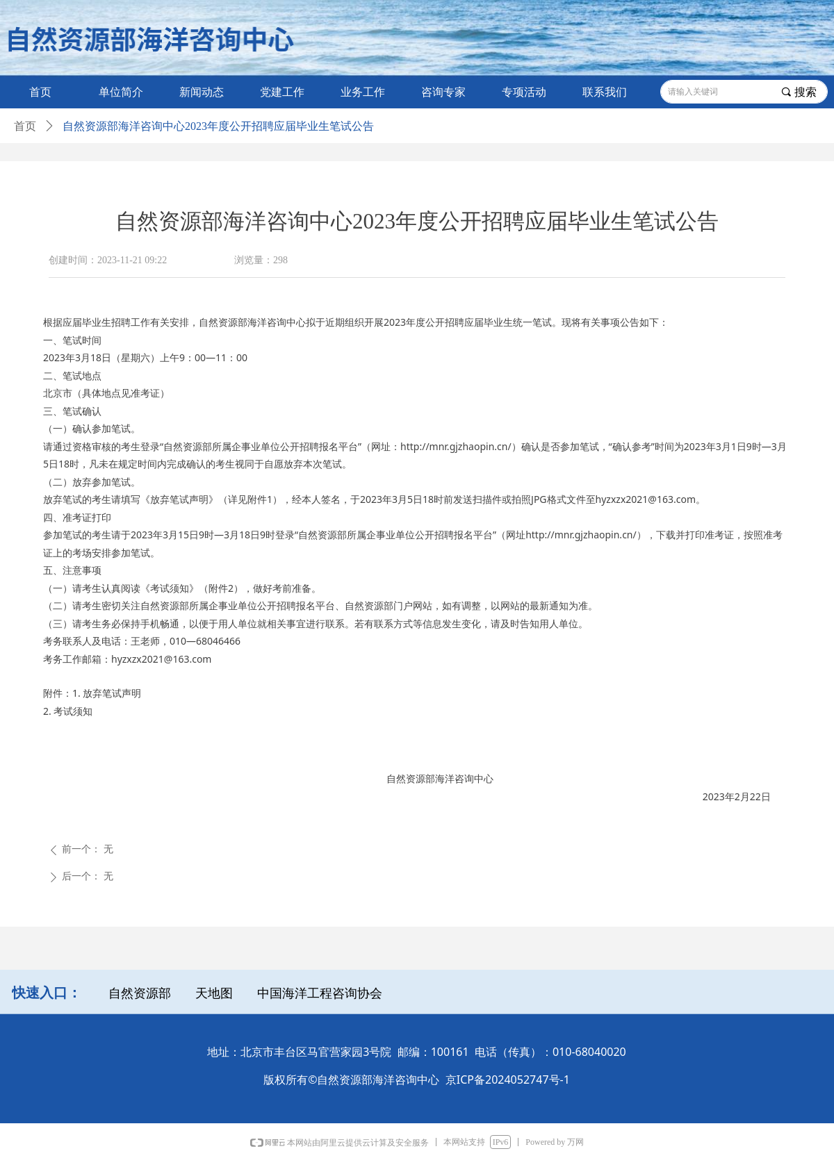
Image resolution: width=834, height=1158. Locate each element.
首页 (25, 126)
